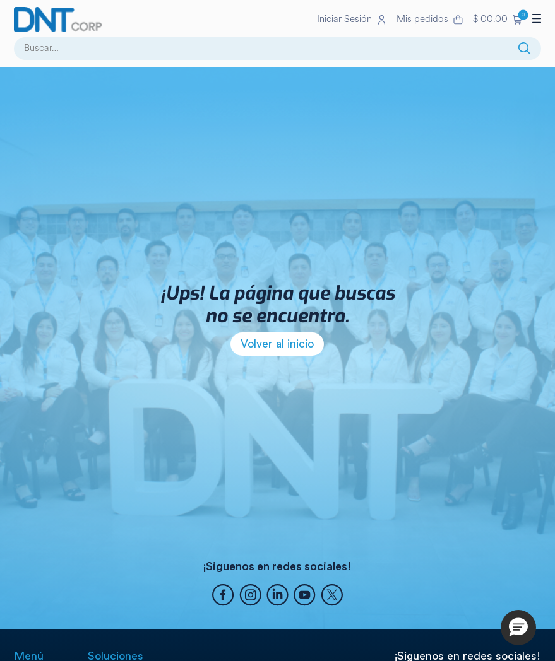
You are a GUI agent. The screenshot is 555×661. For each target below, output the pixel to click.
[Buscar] (524, 48)
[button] (497, 19)
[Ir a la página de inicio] (163, 19)
